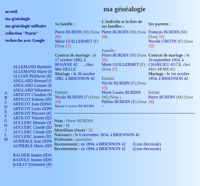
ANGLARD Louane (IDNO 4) (38, 85)
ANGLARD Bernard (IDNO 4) (39, 81)
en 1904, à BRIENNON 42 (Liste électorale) (121, 148)
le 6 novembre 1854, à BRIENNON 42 (110, 135)
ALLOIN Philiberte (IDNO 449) (40, 76)
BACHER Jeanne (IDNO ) (35, 155)
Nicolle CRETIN (162, 41)
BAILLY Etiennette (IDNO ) (36, 164)
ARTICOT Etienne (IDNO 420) (39, 99)
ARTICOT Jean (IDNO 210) (36, 104)
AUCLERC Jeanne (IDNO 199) (39, 136)
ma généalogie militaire (25, 26)
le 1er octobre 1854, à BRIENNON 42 (168, 78)
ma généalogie (17, 19)
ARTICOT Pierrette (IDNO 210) (40, 113)
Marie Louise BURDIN (74, 106)
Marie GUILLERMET (73, 41)
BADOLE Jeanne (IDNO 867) (38, 160)
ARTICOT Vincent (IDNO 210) (39, 118)
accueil (11, 11)
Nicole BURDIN (69, 97)
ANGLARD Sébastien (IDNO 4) (40, 90)
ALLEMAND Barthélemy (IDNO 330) (45, 67)
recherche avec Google (25, 40)
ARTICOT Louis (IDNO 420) (37, 108)
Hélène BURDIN (116, 101)
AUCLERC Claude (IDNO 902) (39, 127)
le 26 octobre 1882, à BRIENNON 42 (75, 78)
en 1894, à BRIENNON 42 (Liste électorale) (121, 144)
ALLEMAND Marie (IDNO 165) (40, 71)
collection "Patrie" (21, 33)
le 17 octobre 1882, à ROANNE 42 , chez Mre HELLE (75, 62)
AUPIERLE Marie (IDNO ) (36, 146)
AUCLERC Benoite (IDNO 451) (40, 122)
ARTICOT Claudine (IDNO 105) (40, 94)
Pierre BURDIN (68, 32)
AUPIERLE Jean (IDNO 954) (38, 141)
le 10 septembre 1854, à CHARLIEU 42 (168, 60)
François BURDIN (163, 32)
